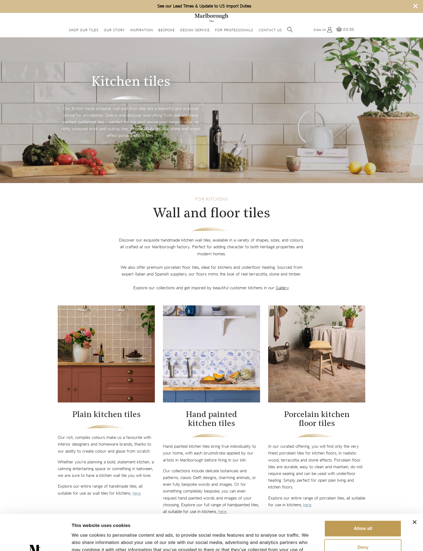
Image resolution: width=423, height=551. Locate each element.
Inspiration (141, 30)
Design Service (195, 30)
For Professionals (234, 30)
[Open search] (290, 29)
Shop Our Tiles (83, 30)
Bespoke (166, 30)
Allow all (363, 494)
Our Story (114, 30)
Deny (363, 513)
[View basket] (345, 29)
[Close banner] (415, 488)
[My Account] (322, 29)
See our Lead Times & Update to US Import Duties (204, 6)
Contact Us (270, 30)
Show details (86, 539)
